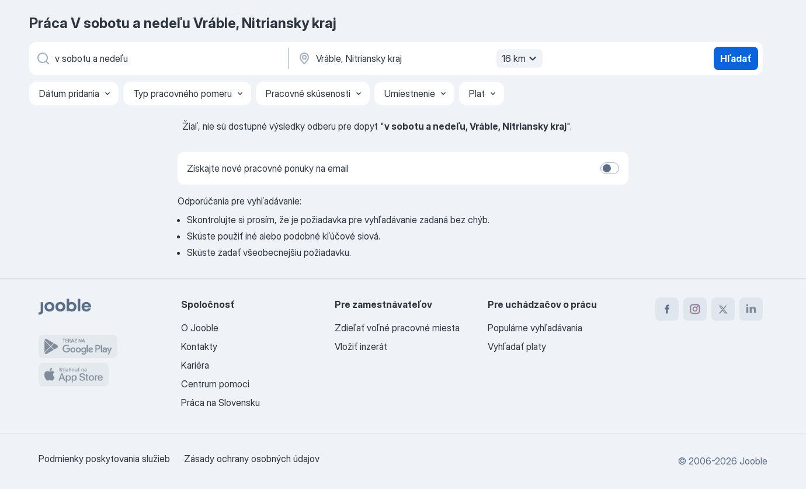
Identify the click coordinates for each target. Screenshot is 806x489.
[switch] (609, 168)
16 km (521, 58)
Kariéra (195, 365)
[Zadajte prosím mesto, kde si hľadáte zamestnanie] (418, 58)
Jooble (753, 461)
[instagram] (695, 309)
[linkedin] (751, 309)
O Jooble (199, 328)
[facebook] (667, 309)
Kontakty (199, 346)
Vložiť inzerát (361, 346)
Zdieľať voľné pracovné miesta (397, 328)
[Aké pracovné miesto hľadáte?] (157, 58)
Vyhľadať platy (517, 346)
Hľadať (736, 58)
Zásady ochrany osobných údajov (251, 458)
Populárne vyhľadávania (535, 328)
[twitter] (723, 309)
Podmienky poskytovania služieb (104, 458)
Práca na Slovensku (220, 402)
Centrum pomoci (215, 384)
